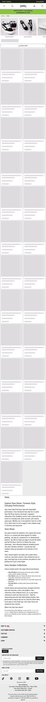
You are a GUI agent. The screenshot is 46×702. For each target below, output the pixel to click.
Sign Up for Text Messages (10, 655)
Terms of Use (6, 663)
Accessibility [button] (40, 1)
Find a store (5, 668)
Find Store (40, 671)
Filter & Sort (23, 46)
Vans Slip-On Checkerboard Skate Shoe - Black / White (23, 686)
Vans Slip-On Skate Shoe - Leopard (23, 688)
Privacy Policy (14, 663)
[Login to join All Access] (23, 11)
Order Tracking (6, 1)
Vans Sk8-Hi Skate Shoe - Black (23, 690)
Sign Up (5, 651)
